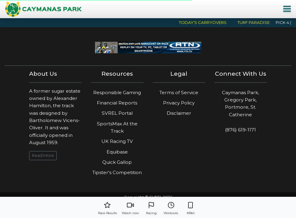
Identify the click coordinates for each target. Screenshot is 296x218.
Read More (43, 155)
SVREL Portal (117, 113)
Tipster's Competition (117, 172)
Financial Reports (117, 103)
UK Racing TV (117, 141)
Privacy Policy (179, 103)
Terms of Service (178, 92)
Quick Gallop (117, 162)
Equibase (117, 152)
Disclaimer (179, 113)
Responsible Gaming (117, 92)
